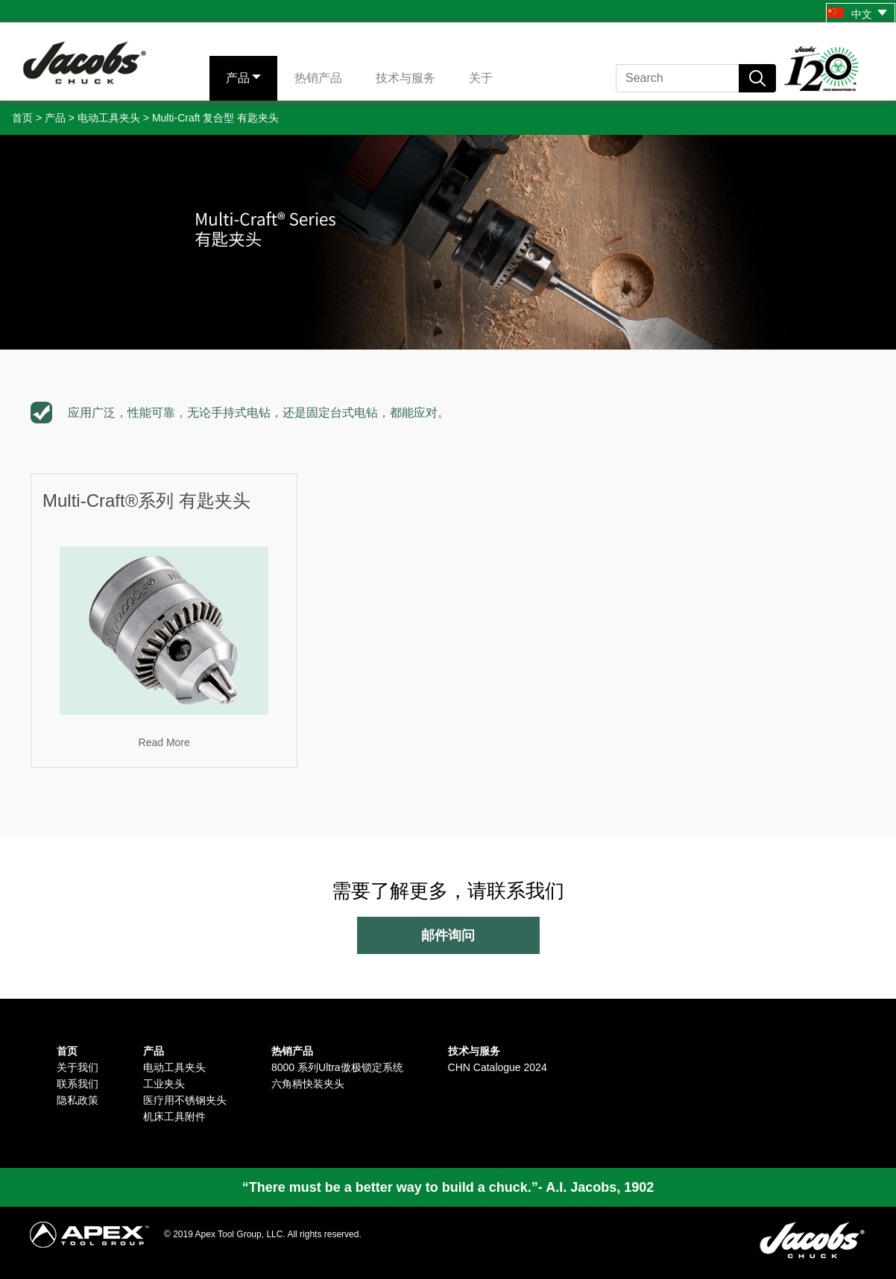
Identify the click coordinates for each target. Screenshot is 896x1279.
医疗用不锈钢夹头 (185, 1100)
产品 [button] (238, 78)
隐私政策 (77, 1100)
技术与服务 (405, 78)
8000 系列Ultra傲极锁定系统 (337, 1067)
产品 (55, 118)
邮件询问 (448, 935)
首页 (22, 118)
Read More (164, 742)
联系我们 (77, 1084)
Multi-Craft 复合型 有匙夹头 (215, 118)
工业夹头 (164, 1084)
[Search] (677, 78)
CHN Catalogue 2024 (497, 1067)
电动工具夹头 (109, 118)
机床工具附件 (174, 1116)
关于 (481, 78)
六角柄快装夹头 (307, 1084)
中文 (857, 14)
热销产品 (318, 78)
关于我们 (77, 1067)
